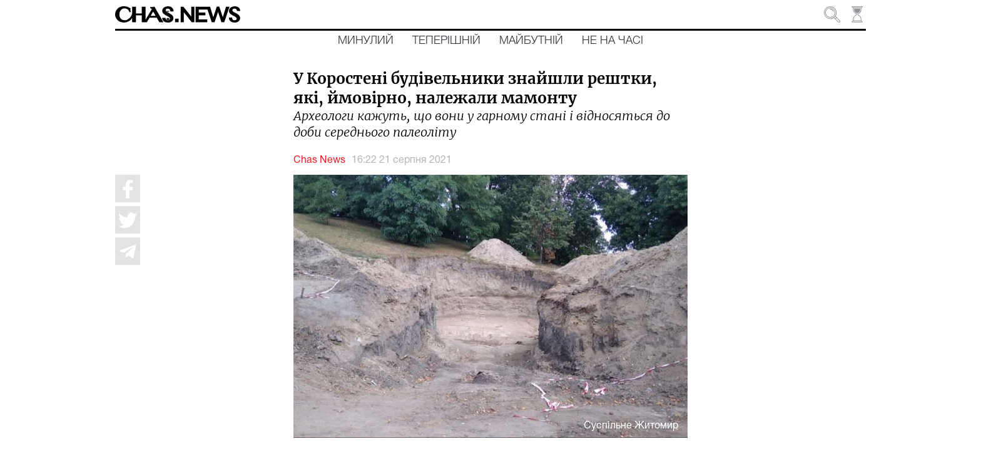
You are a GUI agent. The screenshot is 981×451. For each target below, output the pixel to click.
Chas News (319, 160)
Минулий (366, 41)
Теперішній (446, 41)
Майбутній (531, 41)
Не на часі (612, 41)
